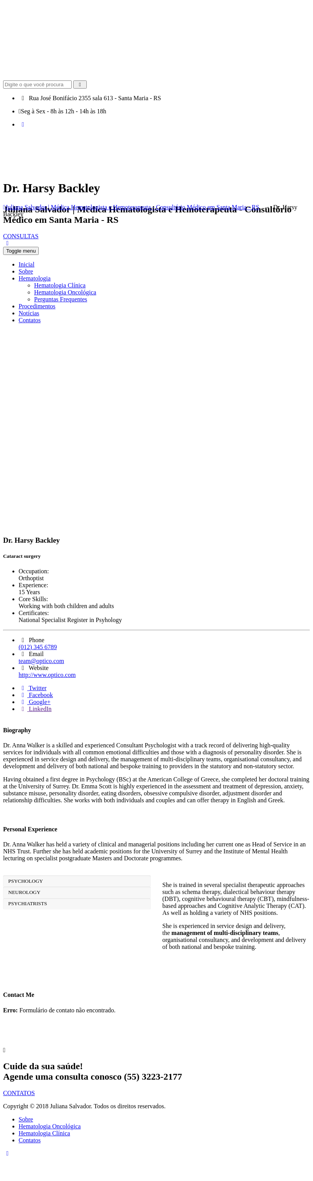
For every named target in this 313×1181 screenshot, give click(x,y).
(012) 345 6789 (38, 647)
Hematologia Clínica (44, 1133)
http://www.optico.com (47, 675)
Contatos (30, 1140)
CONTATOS (19, 1093)
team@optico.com (41, 661)
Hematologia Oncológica (50, 1126)
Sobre (26, 1119)
